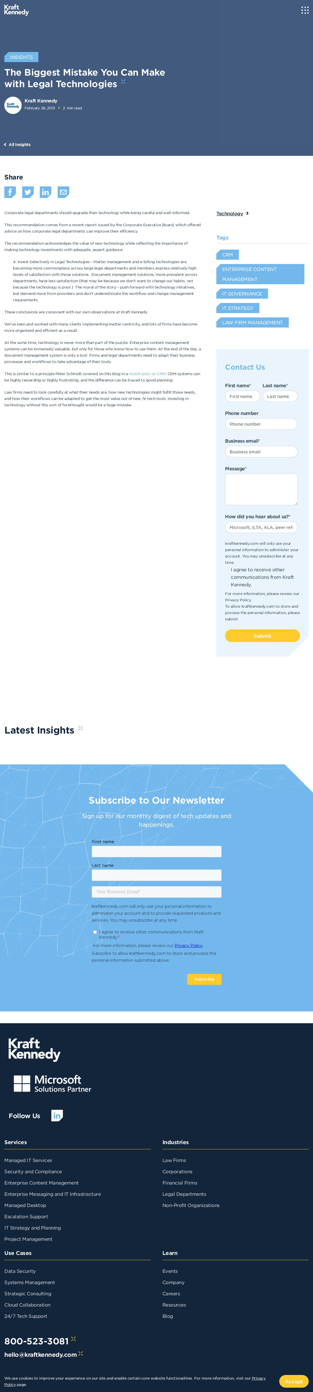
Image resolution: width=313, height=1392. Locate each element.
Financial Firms (179, 1182)
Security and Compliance (33, 1171)
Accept (294, 1381)
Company (173, 1282)
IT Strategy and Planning (32, 1227)
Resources (174, 1304)
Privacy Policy (238, 599)
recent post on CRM (147, 373)
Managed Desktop (25, 1205)
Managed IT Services (28, 1160)
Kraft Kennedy (41, 100)
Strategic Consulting (27, 1293)
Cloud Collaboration (27, 1304)
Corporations (177, 1171)
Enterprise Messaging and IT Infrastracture (52, 1194)
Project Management (28, 1239)
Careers (171, 1293)
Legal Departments (184, 1194)
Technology (229, 213)
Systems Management (29, 1282)
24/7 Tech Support (25, 1316)
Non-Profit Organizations (191, 1205)
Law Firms (174, 1160)
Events (170, 1271)
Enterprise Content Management (41, 1182)
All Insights (19, 144)
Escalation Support (26, 1216)
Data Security (20, 1271)
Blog (167, 1316)
